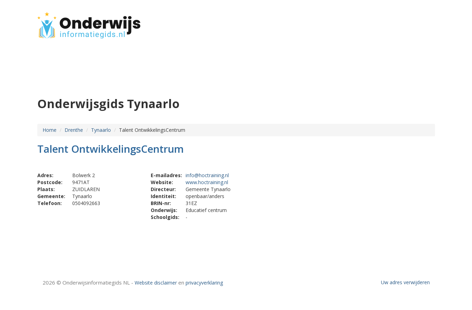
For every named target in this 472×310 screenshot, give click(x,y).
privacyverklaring (204, 282)
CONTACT (416, 21)
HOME (389, 21)
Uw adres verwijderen (405, 282)
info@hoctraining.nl (207, 175)
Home (50, 130)
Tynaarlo (101, 130)
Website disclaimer (156, 282)
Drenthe (74, 130)
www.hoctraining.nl (207, 182)
